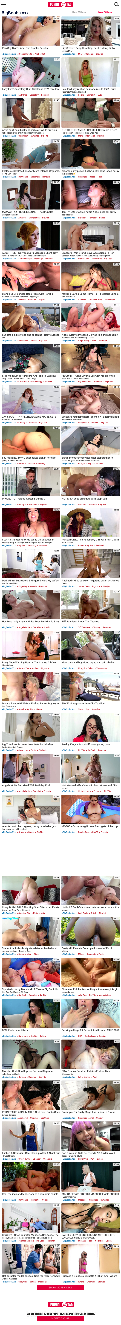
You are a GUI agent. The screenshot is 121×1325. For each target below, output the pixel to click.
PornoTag (60, 4)
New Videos (105, 12)
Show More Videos (60, 1287)
